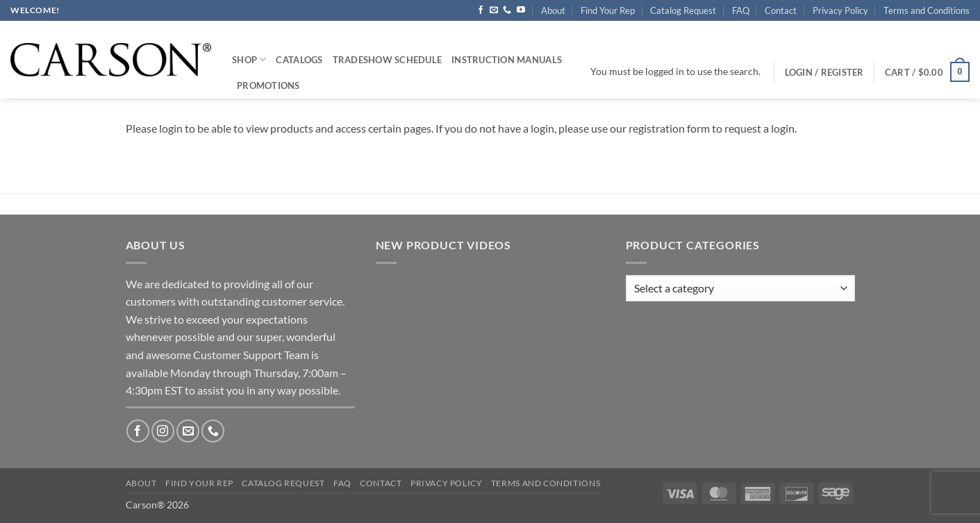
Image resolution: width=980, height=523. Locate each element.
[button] (927, 72)
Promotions (268, 85)
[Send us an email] (494, 10)
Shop (249, 59)
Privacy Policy (840, 10)
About (553, 10)
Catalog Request (683, 10)
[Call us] (507, 10)
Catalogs (299, 59)
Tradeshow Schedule (387, 59)
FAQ (740, 10)
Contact (781, 10)
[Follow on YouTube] (521, 10)
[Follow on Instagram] (162, 431)
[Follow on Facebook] (480, 10)
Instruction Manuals (506, 59)
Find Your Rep (608, 10)
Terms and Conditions (926, 10)
